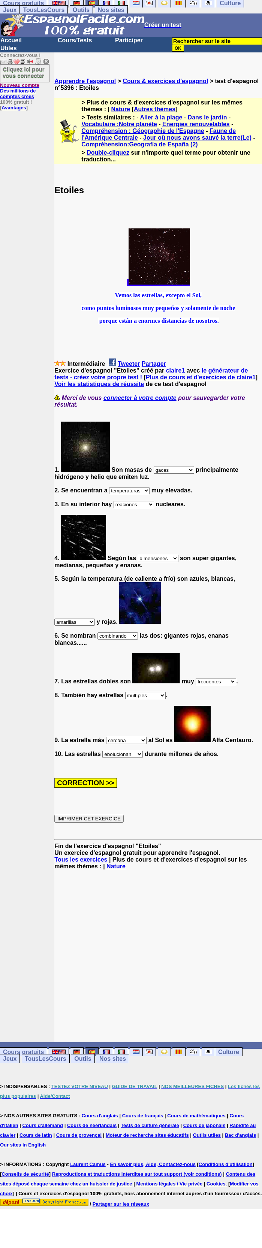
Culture (228, 1052)
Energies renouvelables (196, 124)
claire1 (175, 370)
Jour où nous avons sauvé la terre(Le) (197, 137)
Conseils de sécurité (25, 1174)
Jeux (9, 10)
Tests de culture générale (150, 1125)
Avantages (13, 107)
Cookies (216, 1184)
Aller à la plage (161, 117)
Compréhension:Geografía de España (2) (139, 144)
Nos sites (111, 10)
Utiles (8, 48)
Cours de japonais (204, 1125)
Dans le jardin (207, 117)
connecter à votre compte (140, 398)
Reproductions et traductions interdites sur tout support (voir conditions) (137, 1174)
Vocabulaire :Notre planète (119, 124)
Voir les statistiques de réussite (99, 384)
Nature (120, 109)
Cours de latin (35, 1135)
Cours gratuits (23, 1052)
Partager (154, 364)
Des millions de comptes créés (19, 90)
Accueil (11, 40)
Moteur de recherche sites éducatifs (147, 1135)
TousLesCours (43, 10)
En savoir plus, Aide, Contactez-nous (153, 1164)
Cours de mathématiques (196, 1115)
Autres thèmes (154, 109)
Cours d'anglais (100, 1115)
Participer (129, 40)
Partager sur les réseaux (121, 1204)
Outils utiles (207, 1135)
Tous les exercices (80, 859)
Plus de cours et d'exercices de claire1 (201, 377)
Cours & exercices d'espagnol (165, 81)
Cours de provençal (79, 1135)
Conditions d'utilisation (226, 1164)
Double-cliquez (108, 152)
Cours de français (142, 1115)
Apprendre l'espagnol (85, 81)
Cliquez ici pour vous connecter (24, 72)
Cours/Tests (75, 40)
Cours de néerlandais (92, 1125)
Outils (81, 10)
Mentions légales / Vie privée (169, 1184)
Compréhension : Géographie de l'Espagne (142, 131)
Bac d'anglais (240, 1135)
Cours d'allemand (42, 1125)
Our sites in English (23, 1145)
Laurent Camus (88, 1164)
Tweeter (129, 364)
